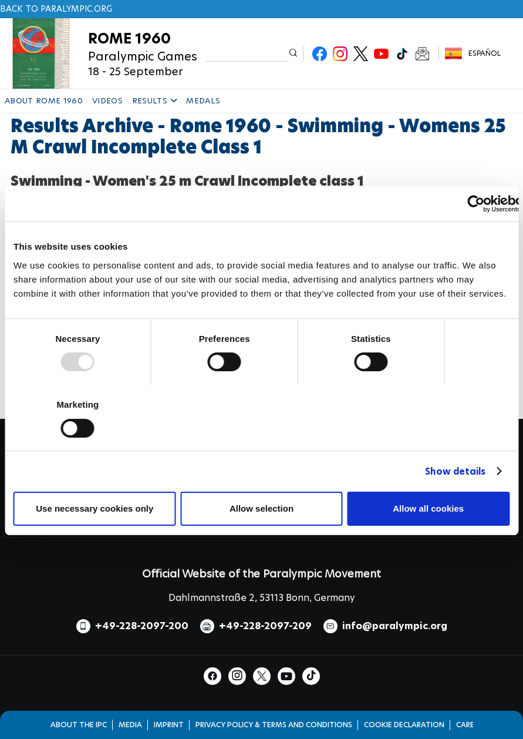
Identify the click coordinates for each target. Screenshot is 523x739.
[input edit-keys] (247, 54)
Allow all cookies (428, 508)
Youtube (381, 53)
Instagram (340, 53)
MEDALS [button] (203, 100)
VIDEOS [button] (107, 100)
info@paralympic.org (394, 626)
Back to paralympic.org (56, 9)
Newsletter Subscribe (422, 53)
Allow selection (261, 508)
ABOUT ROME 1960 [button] (44, 100)
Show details (455, 471)
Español (484, 53)
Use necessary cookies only (94, 508)
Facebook (319, 53)
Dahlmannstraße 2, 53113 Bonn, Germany (261, 597)
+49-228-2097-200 (141, 626)
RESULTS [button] (154, 100)
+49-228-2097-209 (265, 626)
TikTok (401, 53)
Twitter (360, 53)
